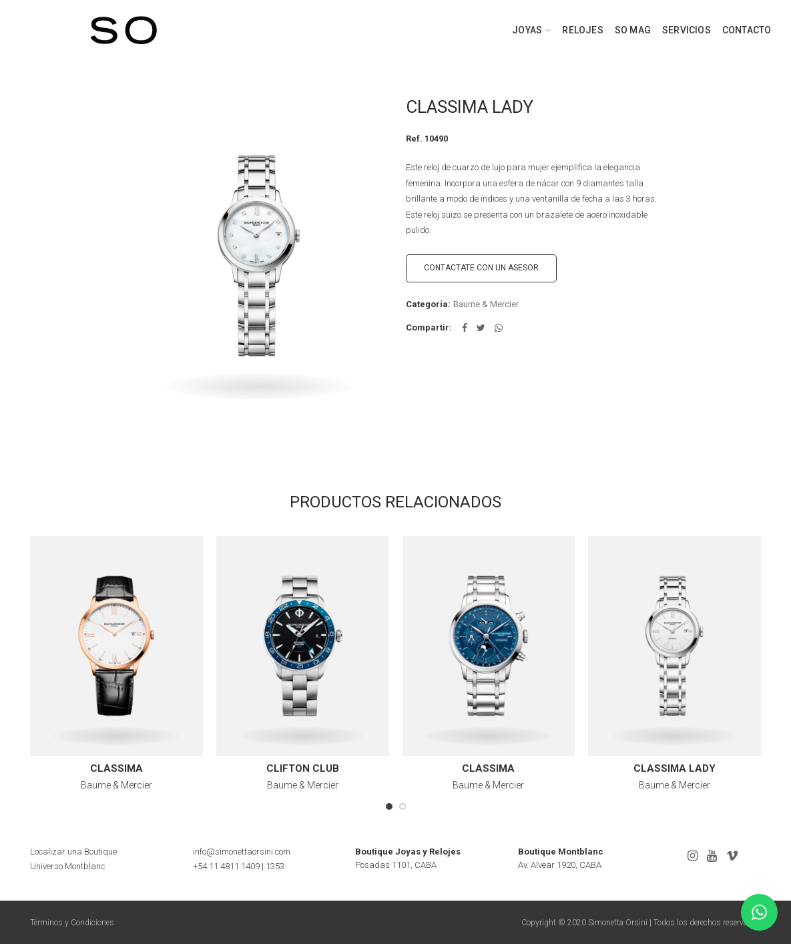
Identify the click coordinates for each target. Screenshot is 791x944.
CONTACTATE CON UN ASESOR (481, 267)
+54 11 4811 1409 (226, 866)
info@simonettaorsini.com (241, 852)
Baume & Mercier (486, 304)
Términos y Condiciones (72, 922)
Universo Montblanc (67, 866)
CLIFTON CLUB (302, 768)
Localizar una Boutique (73, 852)
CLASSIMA (116, 768)
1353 (275, 866)
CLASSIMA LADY (674, 768)
